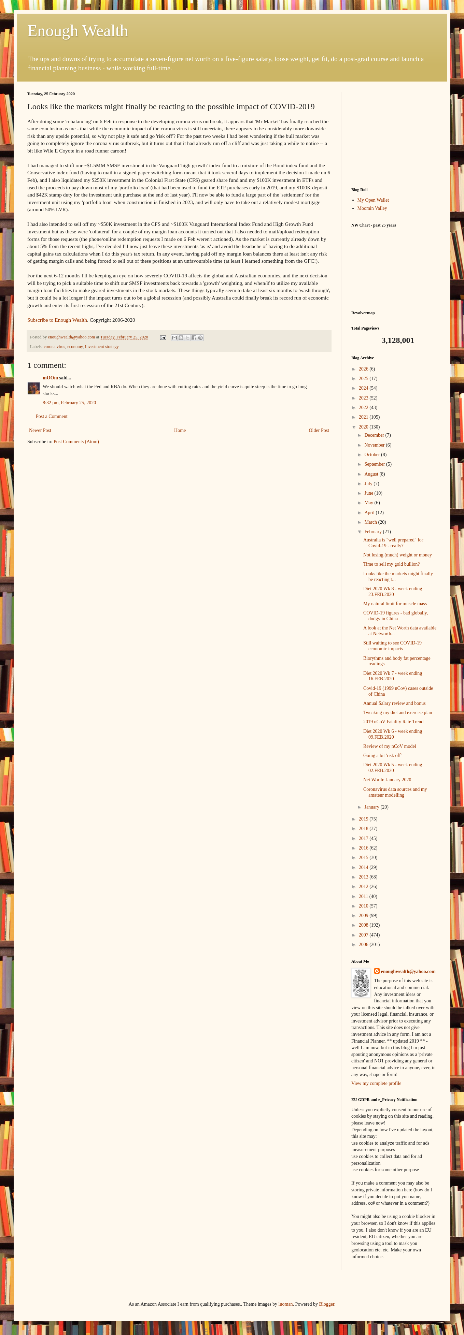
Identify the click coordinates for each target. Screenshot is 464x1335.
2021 (364, 417)
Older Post (319, 430)
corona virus (54, 346)
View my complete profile (376, 1083)
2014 (364, 867)
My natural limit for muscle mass (395, 603)
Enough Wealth (77, 30)
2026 (364, 369)
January (372, 807)
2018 (364, 828)
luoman (286, 1304)
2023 (364, 398)
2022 (364, 407)
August (371, 474)
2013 (364, 877)
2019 (364, 819)
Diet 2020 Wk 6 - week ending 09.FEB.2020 (392, 734)
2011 (364, 896)
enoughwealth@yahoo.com (408, 971)
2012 (364, 886)
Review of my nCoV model (389, 746)
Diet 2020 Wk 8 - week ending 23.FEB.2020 (392, 591)
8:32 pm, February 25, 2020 (69, 402)
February (373, 531)
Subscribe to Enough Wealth (57, 320)
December (374, 435)
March (371, 522)
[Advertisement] (394, 134)
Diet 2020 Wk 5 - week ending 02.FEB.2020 (392, 767)
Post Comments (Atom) (76, 441)
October (372, 454)
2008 (364, 925)
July (369, 483)
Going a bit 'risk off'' (383, 755)
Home (180, 430)
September (375, 464)
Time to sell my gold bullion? (391, 564)
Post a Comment (52, 416)
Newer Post (40, 430)
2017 (364, 838)
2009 (364, 915)
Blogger (326, 1304)
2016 (364, 848)
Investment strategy (102, 346)
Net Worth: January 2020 (387, 779)
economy (75, 346)
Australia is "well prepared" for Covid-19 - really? (393, 542)
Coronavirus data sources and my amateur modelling (395, 792)
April (370, 512)
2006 (364, 944)
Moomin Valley (372, 208)
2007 (364, 935)
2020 (364, 427)
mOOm (50, 377)
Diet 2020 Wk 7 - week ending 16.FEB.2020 (392, 676)
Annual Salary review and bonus (394, 703)
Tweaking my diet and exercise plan (397, 712)
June (369, 493)
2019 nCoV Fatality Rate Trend (393, 721)
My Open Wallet (373, 200)
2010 (364, 906)
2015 (364, 857)
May (369, 502)
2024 (364, 388)
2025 (364, 378)
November (375, 445)
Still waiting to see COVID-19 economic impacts (392, 645)
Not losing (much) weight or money (397, 554)
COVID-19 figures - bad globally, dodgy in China (395, 615)
